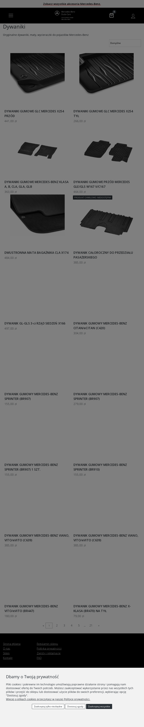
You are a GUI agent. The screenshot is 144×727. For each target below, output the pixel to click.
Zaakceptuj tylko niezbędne (48, 706)
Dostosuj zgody (75, 706)
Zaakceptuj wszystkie (99, 706)
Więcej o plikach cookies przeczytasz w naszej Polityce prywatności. (48, 699)
